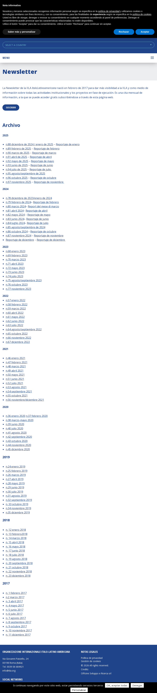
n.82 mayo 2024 (15, 215)
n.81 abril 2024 (14, 210)
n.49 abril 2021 (14, 370)
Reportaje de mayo (42, 161)
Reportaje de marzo (44, 153)
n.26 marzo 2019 (16, 475)
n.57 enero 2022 (15, 300)
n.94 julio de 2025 (16, 169)
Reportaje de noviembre (49, 182)
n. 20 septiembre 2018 (19, 563)
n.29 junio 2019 (15, 487)
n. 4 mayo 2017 (15, 605)
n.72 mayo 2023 (15, 268)
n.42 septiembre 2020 (19, 437)
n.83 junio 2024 (15, 219)
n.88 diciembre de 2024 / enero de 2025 (29, 144)
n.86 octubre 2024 (17, 231)
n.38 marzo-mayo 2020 (19, 420)
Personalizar (79, 690)
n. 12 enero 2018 (16, 530)
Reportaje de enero (68, 144)
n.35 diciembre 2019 (18, 512)
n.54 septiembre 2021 (19, 391)
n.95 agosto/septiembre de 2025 (25, 173)
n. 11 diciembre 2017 (18, 634)
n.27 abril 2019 (14, 479)
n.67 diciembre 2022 (18, 342)
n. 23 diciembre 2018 (18, 576)
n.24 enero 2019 (15, 466)
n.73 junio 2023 (15, 272)
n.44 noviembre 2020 (18, 445)
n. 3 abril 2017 (14, 601)
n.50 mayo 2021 (15, 374)
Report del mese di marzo (43, 206)
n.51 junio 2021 (15, 379)
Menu (6, 58)
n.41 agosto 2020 (16, 432)
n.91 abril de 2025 (16, 157)
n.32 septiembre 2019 (19, 500)
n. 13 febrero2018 (16, 534)
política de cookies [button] (142, 14)
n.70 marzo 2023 (16, 259)
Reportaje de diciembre (20, 240)
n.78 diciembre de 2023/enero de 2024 (29, 198)
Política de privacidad (92, 658)
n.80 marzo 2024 (16, 206)
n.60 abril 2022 (14, 313)
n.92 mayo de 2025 (17, 161)
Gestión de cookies (91, 661)
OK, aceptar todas (117, 685)
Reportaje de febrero (47, 148)
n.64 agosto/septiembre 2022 (24, 329)
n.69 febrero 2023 (16, 255)
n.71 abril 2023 (14, 264)
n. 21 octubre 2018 (17, 567)
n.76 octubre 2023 (17, 284)
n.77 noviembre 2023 (18, 289)
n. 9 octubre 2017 (16, 626)
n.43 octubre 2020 (17, 441)
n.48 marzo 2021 (16, 366)
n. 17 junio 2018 (15, 550)
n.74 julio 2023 (14, 276)
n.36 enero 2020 (15, 416)
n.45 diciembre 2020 (18, 449)
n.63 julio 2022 (14, 325)
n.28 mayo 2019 (15, 483)
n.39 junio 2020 (15, 424)
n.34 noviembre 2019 (18, 508)
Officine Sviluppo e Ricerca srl (96, 673)
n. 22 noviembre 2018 (19, 571)
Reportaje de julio (41, 169)
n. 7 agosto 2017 (16, 618)
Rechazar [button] (124, 31)
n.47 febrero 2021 (16, 362)
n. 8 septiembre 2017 (18, 622)
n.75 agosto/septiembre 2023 (24, 280)
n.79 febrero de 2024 (18, 202)
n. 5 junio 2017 (14, 610)
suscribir (11, 107)
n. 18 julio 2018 (15, 555)
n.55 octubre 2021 (17, 395)
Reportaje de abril (41, 157)
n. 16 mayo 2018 (15, 546)
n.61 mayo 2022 (15, 317)
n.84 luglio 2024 (15, 223)
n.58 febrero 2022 (16, 304)
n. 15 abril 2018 (15, 542)
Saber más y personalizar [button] (21, 31)
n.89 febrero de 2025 (18, 148)
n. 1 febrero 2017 (16, 593)
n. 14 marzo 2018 (16, 538)
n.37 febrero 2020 (37, 416)
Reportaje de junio (41, 165)
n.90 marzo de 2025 (17, 153)
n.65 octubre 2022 (17, 333)
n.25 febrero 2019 (16, 471)
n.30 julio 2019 (14, 491)
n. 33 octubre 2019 (17, 504)
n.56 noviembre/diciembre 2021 (25, 400)
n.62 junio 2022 (15, 321)
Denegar (137, 685)
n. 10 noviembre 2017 (19, 630)
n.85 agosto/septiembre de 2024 (25, 227)
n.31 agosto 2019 (16, 496)
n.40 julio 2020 (14, 428)
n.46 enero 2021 (15, 358)
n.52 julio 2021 (14, 383)
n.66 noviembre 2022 (18, 337)
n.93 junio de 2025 (17, 165)
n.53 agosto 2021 (16, 387)
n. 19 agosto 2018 (16, 559)
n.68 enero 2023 (15, 251)
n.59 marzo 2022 (16, 308)
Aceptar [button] (145, 31)
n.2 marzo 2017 (15, 597)
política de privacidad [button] (109, 11)
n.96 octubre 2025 (17, 178)
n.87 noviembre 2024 (18, 235)
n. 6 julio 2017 (14, 614)
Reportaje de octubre (43, 178)
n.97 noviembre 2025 (18, 182)
